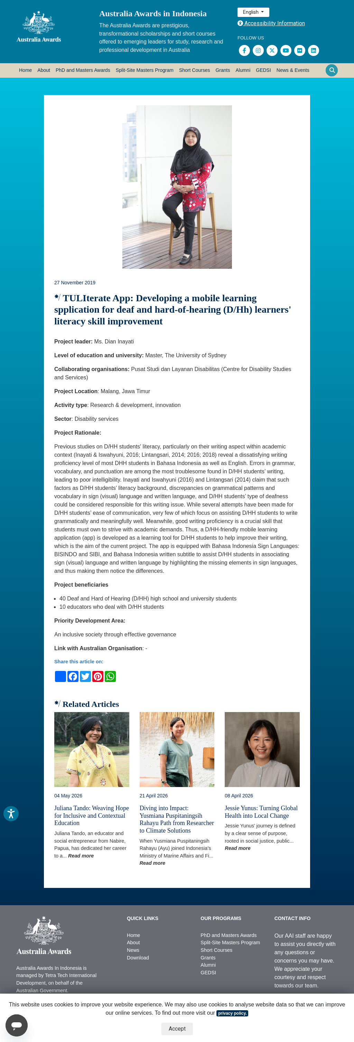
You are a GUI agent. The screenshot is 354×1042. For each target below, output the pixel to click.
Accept (177, 1028)
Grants (222, 70)
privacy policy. (232, 1013)
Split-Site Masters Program (145, 70)
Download (138, 957)
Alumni (242, 70)
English (251, 12)
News (133, 950)
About (43, 70)
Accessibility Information (271, 23)
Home (25, 70)
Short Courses (194, 70)
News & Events (293, 70)
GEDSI (263, 70)
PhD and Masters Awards (83, 70)
